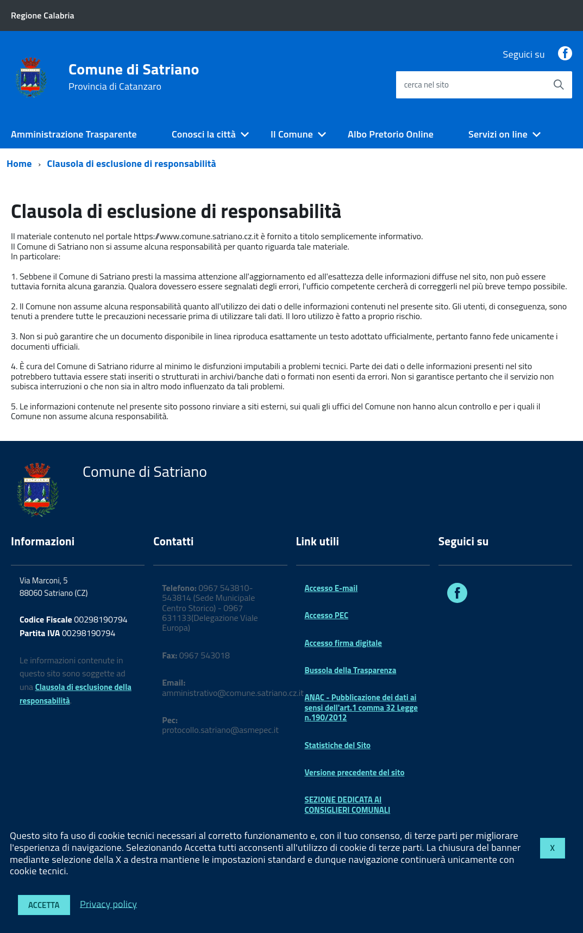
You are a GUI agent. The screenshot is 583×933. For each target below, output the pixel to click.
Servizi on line (498, 134)
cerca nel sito (426, 84)
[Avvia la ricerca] (558, 84)
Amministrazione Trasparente (74, 134)
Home (19, 163)
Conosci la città (204, 134)
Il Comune (292, 134)
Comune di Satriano (133, 76)
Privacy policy (108, 903)
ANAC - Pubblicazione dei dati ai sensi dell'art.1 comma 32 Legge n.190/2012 (361, 707)
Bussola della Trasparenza (351, 670)
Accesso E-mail (331, 588)
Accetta (44, 905)
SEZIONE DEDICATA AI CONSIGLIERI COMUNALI (348, 804)
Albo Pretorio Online (391, 134)
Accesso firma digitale (343, 643)
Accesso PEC (327, 615)
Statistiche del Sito (338, 745)
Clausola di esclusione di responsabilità (131, 163)
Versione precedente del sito (355, 772)
